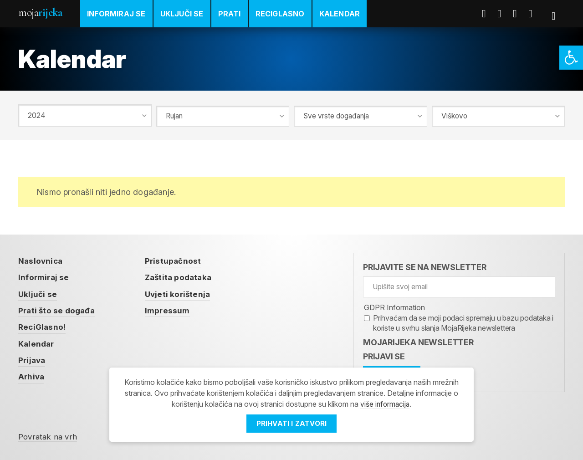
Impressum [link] (171, 308)
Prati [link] (229, 13)
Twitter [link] (504, 13)
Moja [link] (40, 12)
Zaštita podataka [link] (183, 276)
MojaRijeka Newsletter (418, 341)
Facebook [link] (488, 13)
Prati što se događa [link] (58, 308)
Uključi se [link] (182, 13)
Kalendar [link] (339, 13)
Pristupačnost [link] (176, 259)
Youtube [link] (519, 13)
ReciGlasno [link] (280, 13)
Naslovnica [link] (41, 259)
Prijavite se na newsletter (424, 266)
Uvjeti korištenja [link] (181, 292)
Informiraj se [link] (116, 13)
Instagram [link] (535, 13)
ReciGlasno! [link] (42, 325)
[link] (571, 58)
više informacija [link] (384, 404)
